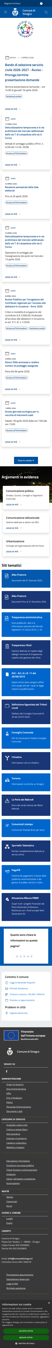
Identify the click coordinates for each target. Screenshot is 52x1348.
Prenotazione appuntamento (19, 1274)
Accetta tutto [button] (26, 1331)
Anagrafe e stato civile (16, 1125)
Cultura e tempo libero (16, 1129)
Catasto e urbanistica (16, 1143)
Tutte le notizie (26, 460)
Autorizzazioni (13, 1183)
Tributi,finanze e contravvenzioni (21, 1170)
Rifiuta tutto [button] (26, 1337)
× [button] (49, 1303)
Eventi (9, 1223)
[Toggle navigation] (5, 12)
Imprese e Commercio (16, 1138)
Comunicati (11, 1201)
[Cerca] (46, 12)
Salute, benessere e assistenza (20, 1178)
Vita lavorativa (13, 1134)
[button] (26, 1343)
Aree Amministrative (16, 1089)
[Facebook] (6, 1071)
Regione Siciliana (12, 3)
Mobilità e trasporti (15, 1147)
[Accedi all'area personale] (41, 3)
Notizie (9, 1197)
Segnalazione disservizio (17, 1279)
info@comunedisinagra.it (20, 1258)
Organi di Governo (14, 1084)
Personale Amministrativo (18, 1106)
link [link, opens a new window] (11, 1325)
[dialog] (26, 1324)
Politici (9, 1102)
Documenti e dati (14, 1111)
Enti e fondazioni (14, 1098)
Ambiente (11, 1174)
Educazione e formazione (18, 1161)
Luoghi (9, 1218)
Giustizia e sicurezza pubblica (20, 1165)
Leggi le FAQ (12, 1283)
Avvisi (13, 57)
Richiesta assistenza (16, 1288)
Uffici (8, 1093)
